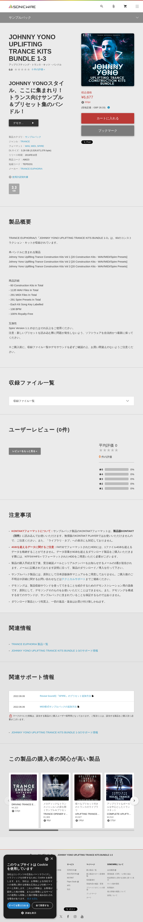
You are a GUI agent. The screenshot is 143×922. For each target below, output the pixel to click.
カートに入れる (108, 118)
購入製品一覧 (91, 870)
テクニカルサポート (74, 579)
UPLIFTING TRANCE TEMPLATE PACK (96, 814)
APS (68, 885)
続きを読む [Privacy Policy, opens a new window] (32, 898)
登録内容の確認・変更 (94, 884)
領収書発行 (90, 880)
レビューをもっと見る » (24, 451)
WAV (27, 146)
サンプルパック (33, 137)
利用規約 (110, 888)
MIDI (33, 146)
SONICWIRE (22, 6)
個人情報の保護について (116, 891)
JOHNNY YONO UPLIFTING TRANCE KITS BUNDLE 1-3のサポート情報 (54, 650)
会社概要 (110, 870)
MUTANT (70, 878)
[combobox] (46, 859)
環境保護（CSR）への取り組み (119, 874)
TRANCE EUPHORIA (31, 168)
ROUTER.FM (72, 874)
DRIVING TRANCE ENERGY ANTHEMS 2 (33, 804)
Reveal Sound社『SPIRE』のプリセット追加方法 (65, 696)
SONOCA (70, 870)
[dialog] (30, 886)
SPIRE (40, 146)
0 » (38, 69)
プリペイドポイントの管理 (95, 889)
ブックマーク (107, 130)
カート (89, 897)
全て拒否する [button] (42, 905)
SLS (68, 889)
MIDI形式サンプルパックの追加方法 (58, 706)
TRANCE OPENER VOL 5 (56, 814)
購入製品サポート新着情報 (95, 875)
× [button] (51, 858)
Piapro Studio (72, 882)
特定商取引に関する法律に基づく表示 (120, 879)
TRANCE (25, 141)
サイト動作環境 (113, 884)
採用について (112, 895)
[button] (134, 800)
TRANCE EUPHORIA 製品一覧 (29, 644)
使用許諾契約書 (18, 177)
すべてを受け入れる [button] (19, 905)
